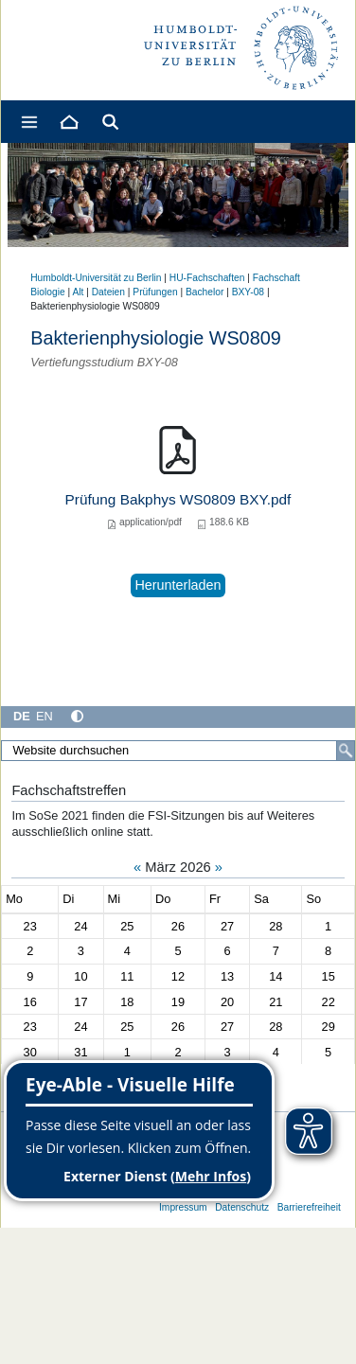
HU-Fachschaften (207, 278)
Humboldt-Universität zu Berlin (95, 278)
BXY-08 (248, 292)
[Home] (68, 121)
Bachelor (204, 292)
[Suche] (345, 750)
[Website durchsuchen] (178, 750)
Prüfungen (155, 292)
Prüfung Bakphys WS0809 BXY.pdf (178, 499)
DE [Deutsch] (21, 716)
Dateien (108, 292)
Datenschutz (242, 1207)
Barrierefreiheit (309, 1207)
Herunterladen (177, 585)
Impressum (183, 1207)
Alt (77, 292)
